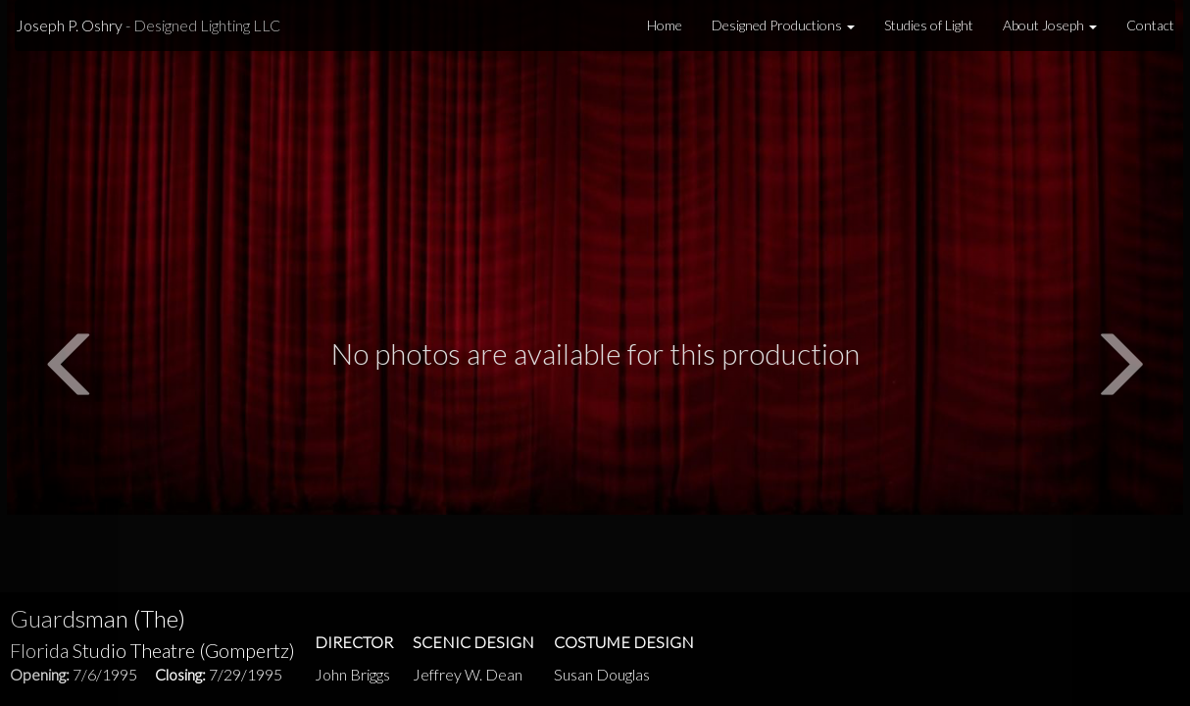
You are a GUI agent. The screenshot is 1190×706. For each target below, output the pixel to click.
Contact (1150, 25)
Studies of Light (928, 25)
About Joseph (1050, 25)
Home (664, 25)
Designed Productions (783, 25)
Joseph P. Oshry (148, 25)
